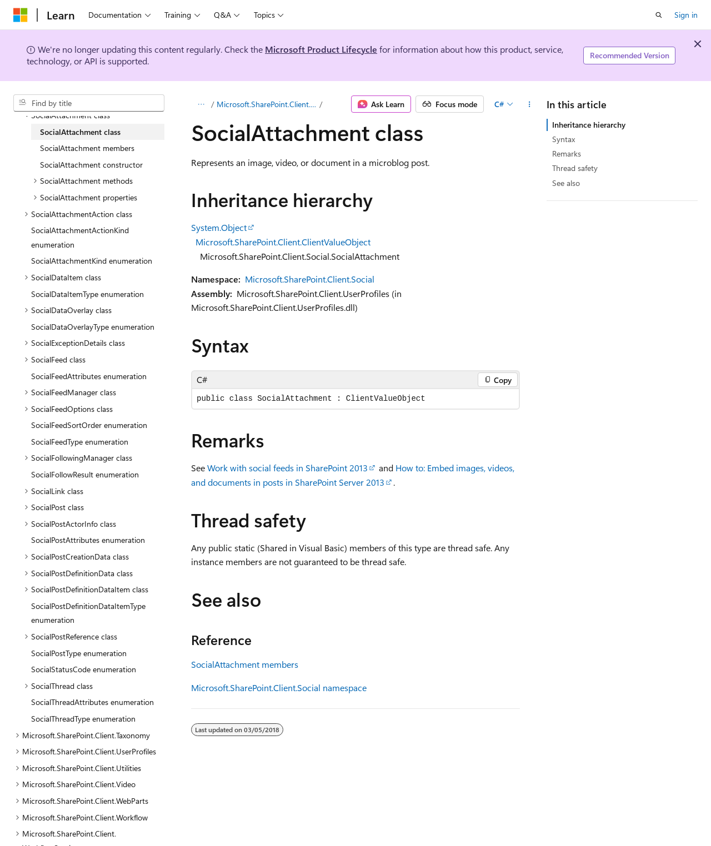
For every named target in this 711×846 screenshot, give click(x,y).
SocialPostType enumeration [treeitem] (79, 653)
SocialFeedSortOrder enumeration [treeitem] (89, 425)
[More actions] (529, 104)
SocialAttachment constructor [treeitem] (91, 164)
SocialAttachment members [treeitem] (87, 148)
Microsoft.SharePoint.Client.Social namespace (279, 687)
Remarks (566, 153)
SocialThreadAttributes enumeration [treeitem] (92, 702)
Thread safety (575, 168)
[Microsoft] (20, 15)
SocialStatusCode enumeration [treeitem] (83, 669)
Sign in (686, 14)
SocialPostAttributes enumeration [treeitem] (88, 540)
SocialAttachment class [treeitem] (80, 132)
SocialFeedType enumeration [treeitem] (79, 441)
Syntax (563, 139)
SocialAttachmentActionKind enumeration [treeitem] (80, 237)
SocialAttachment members (244, 664)
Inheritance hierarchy (588, 124)
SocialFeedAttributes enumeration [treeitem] (89, 376)
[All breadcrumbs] (201, 104)
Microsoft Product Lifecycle (321, 49)
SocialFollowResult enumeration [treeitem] (85, 474)
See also (566, 183)
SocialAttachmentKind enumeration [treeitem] (91, 260)
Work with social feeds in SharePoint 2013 (287, 468)
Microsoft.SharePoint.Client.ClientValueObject (283, 242)
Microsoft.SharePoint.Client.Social (267, 104)
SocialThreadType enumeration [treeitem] (83, 718)
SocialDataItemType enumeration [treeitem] (87, 294)
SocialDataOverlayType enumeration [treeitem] (92, 326)
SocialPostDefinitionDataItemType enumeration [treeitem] (88, 613)
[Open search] (659, 15)
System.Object (219, 227)
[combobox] (88, 103)
